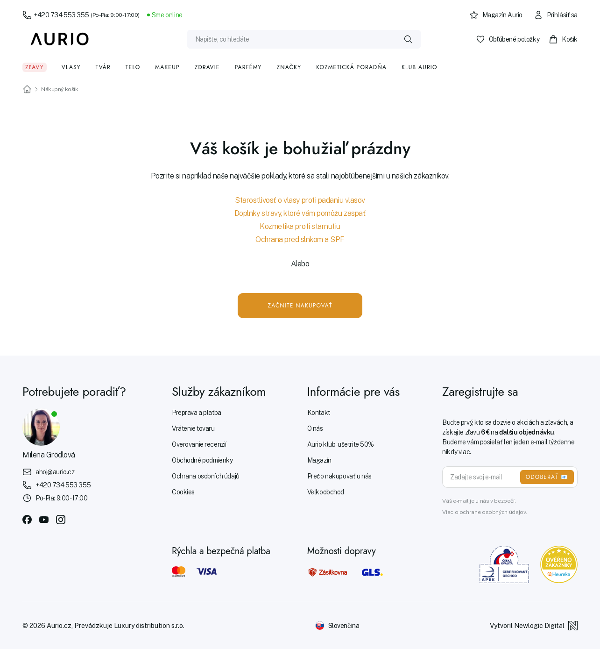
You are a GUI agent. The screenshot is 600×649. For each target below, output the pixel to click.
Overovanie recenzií (199, 444)
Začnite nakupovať (300, 305)
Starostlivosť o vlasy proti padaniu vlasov (300, 200)
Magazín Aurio (496, 15)
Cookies (183, 492)
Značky (289, 67)
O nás (315, 428)
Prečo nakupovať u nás (339, 476)
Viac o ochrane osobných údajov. (484, 512)
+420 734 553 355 (81, 15)
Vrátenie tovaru (193, 428)
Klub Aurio (420, 67)
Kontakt (318, 412)
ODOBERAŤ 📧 (547, 477)
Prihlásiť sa (556, 15)
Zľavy (34, 67)
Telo (133, 67)
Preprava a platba (196, 412)
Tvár (103, 67)
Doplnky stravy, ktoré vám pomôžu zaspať (300, 213)
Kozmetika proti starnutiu (300, 226)
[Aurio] (60, 39)
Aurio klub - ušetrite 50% (340, 444)
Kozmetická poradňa (351, 67)
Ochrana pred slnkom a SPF (300, 239)
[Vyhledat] (408, 39)
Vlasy (71, 67)
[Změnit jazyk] (337, 625)
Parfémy (248, 67)
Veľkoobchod (325, 492)
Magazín (319, 460)
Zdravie (207, 67)
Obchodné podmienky (202, 460)
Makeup (167, 67)
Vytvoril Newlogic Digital (534, 625)
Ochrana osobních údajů (206, 476)
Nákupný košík (59, 89)
